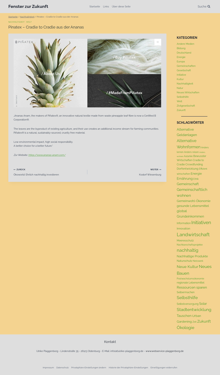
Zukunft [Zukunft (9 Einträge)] (204, 321)
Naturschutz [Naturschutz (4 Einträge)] (184, 260)
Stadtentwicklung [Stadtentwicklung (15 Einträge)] (194, 309)
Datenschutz (62, 367)
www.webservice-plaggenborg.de (165, 351)
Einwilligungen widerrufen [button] (164, 367)
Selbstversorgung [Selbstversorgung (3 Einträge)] (188, 303)
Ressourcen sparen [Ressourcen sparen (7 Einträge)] (192, 287)
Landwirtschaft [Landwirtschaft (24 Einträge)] (193, 234)
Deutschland (184, 52)
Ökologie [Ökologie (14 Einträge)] (185, 327)
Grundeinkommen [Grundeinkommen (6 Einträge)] (190, 216)
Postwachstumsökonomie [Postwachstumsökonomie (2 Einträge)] (190, 278)
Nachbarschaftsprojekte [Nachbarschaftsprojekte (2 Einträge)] (190, 244)
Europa (181, 61)
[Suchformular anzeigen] (204, 6)
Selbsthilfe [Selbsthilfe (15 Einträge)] (187, 297)
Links (106, 6)
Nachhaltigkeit (16, 22)
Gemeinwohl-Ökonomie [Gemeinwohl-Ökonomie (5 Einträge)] (193, 201)
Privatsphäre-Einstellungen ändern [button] (88, 367)
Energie (181, 57)
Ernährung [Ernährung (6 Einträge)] (185, 179)
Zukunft (181, 110)
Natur (180, 88)
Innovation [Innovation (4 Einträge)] (183, 228)
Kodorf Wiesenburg (125, 171)
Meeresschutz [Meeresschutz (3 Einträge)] (185, 240)
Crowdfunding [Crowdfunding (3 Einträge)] (194, 164)
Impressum (48, 367)
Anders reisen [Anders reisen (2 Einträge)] (191, 152)
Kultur (180, 79)
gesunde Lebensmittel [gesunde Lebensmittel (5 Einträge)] (193, 206)
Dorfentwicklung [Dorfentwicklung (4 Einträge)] (187, 168)
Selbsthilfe (183, 96)
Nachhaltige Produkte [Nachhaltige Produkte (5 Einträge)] (192, 256)
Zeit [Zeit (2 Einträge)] (194, 321)
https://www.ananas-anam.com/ (47, 155)
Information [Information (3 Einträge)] (184, 223)
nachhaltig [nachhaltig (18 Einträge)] (187, 250)
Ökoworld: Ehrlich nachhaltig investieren (49, 171)
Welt (29, 22)
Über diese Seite (121, 6)
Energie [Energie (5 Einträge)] (196, 173)
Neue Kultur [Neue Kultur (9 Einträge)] (187, 267)
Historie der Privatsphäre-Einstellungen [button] (128, 367)
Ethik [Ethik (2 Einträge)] (196, 179)
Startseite (94, 6)
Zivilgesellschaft (186, 105)
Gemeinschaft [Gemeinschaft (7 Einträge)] (188, 184)
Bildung (181, 48)
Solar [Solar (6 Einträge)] (203, 304)
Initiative (181, 74)
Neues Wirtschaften (188, 92)
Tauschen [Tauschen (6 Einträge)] (184, 316)
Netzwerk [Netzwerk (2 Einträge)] (198, 261)
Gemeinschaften (186, 65)
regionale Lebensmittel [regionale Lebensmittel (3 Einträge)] (190, 282)
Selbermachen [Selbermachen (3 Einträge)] (185, 292)
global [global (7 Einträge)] (182, 211)
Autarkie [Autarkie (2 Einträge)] (188, 156)
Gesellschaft (184, 70)
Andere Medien (185, 43)
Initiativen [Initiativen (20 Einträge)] (201, 222)
